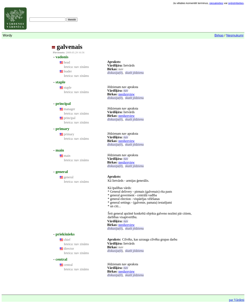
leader (68, 71)
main (60, 150)
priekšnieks (65, 234)
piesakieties (216, 3)
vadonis (62, 57)
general (62, 172)
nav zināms (81, 67)
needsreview (126, 94)
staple (60, 82)
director (69, 248)
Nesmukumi (234, 35)
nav (125, 90)
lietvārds (129, 65)
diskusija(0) (115, 72)
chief (67, 239)
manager (69, 109)
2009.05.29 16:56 (68, 52)
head (67, 62)
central (61, 259)
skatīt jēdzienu (134, 72)
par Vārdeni (236, 300)
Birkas (218, 35)
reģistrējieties (236, 3)
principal (63, 103)
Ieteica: (68, 67)
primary (62, 129)
